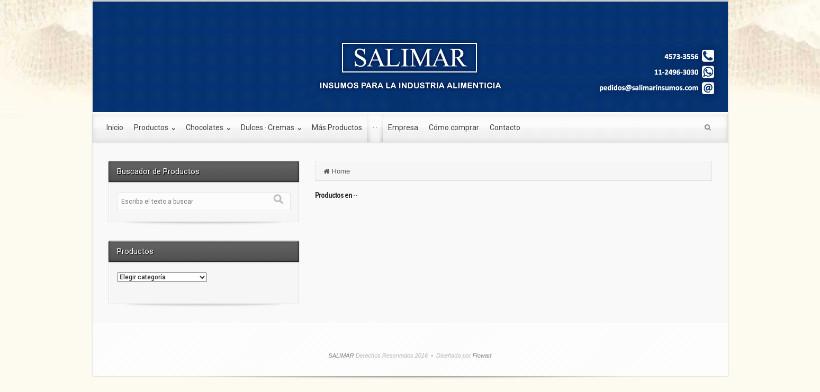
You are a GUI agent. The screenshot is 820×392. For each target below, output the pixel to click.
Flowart (481, 355)
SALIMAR (127, 33)
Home (341, 171)
